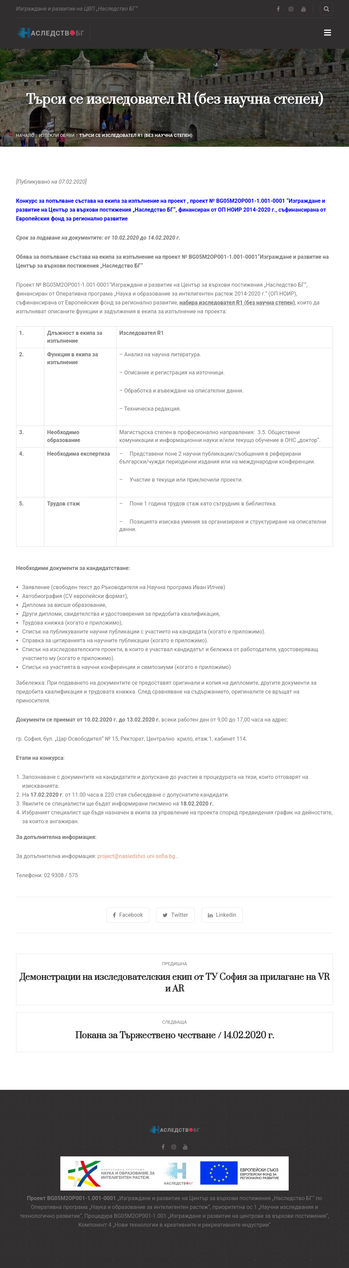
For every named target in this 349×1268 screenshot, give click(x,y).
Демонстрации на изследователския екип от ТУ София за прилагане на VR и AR (175, 983)
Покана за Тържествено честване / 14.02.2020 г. (174, 1035)
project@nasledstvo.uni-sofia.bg (136, 856)
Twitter (175, 915)
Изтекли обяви (57, 135)
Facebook (128, 915)
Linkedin (222, 915)
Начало (25, 135)
